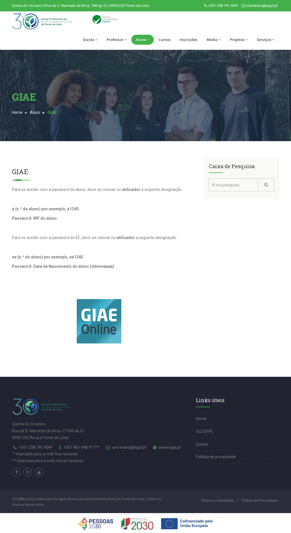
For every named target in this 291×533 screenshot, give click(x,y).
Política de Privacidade (260, 501)
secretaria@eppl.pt (262, 5)
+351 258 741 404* (223, 5)
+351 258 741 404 (35, 447)
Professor (117, 39)
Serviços (266, 39)
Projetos (239, 39)
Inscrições (188, 39)
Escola (90, 39)
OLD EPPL (204, 431)
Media (214, 39)
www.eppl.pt (170, 447)
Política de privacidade (216, 456)
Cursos (164, 39)
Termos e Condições (217, 501)
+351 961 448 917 (79, 447)
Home (17, 112)
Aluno (142, 39)
